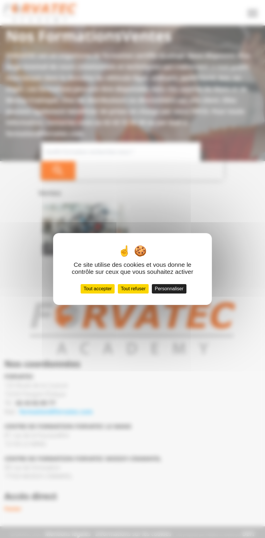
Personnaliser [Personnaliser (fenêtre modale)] (171, 294)
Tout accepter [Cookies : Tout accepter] (96, 294)
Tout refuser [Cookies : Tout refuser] (133, 294)
